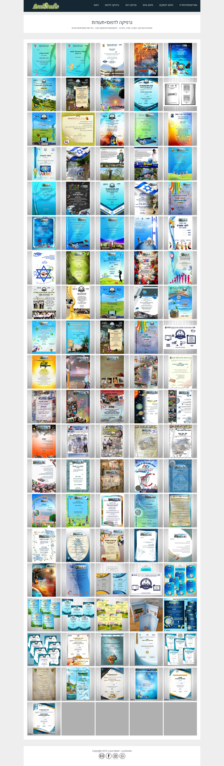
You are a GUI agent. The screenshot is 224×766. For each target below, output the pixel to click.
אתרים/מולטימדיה (188, 5)
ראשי (96, 5)
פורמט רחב (130, 5)
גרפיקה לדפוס (112, 5)
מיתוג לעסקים (166, 5)
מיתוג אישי (148, 5)
